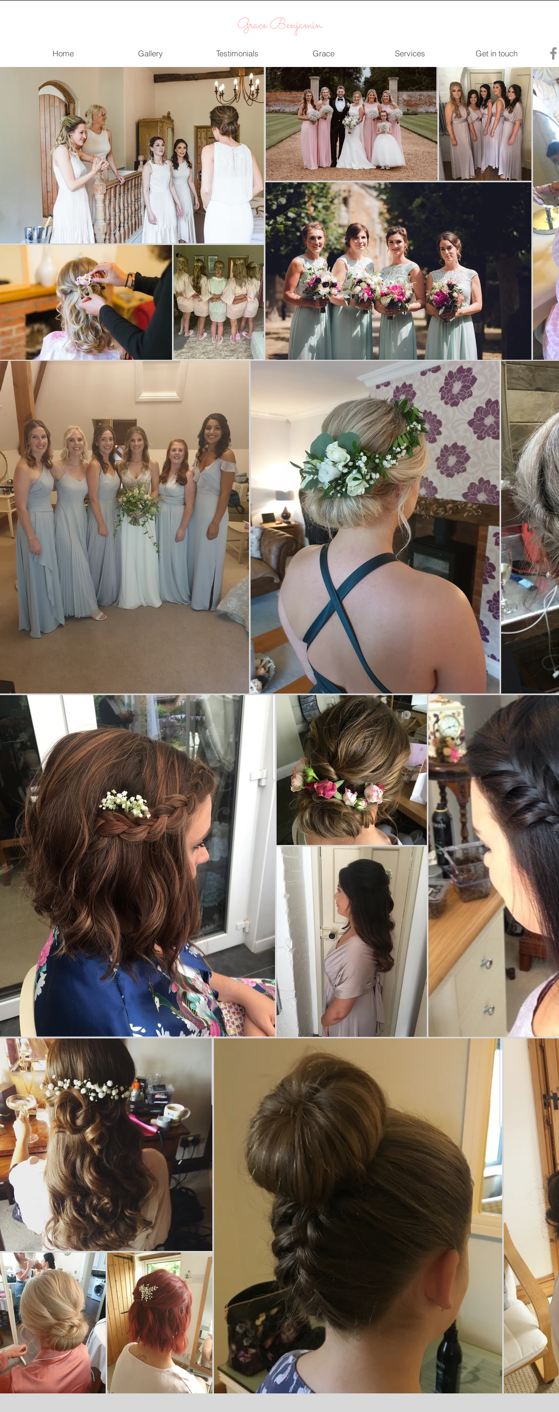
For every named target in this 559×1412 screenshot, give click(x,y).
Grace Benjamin (279, 25)
